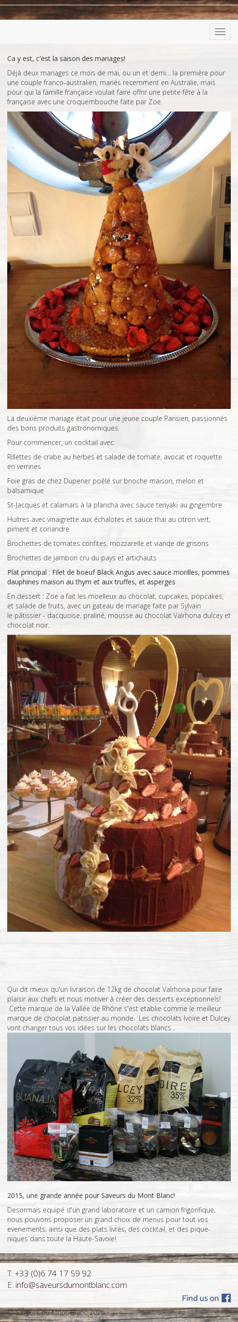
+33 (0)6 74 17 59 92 (53, 1273)
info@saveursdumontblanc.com (71, 1284)
